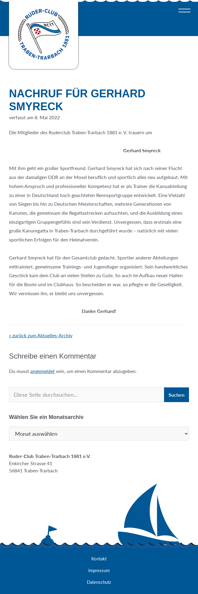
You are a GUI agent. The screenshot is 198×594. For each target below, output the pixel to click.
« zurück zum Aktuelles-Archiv (40, 335)
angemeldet (42, 371)
